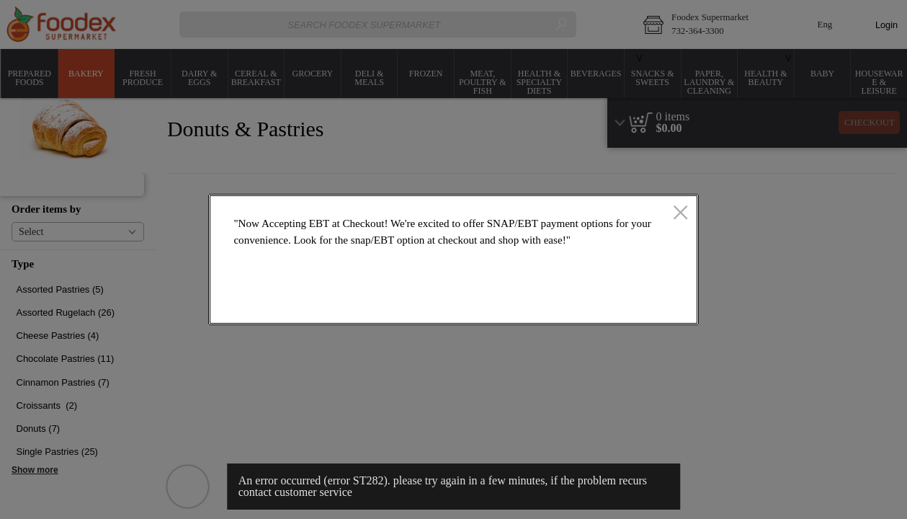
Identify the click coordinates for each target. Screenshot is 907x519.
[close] (680, 213)
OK (637, 303)
